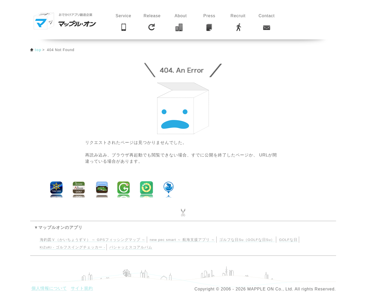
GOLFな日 (288, 240)
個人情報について (49, 288)
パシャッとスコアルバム (130, 247)
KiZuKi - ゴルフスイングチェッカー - (72, 247)
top (38, 50)
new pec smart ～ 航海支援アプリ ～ (182, 240)
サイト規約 (82, 288)
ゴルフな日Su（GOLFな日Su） (247, 240)
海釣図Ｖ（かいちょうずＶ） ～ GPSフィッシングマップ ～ (93, 240)
